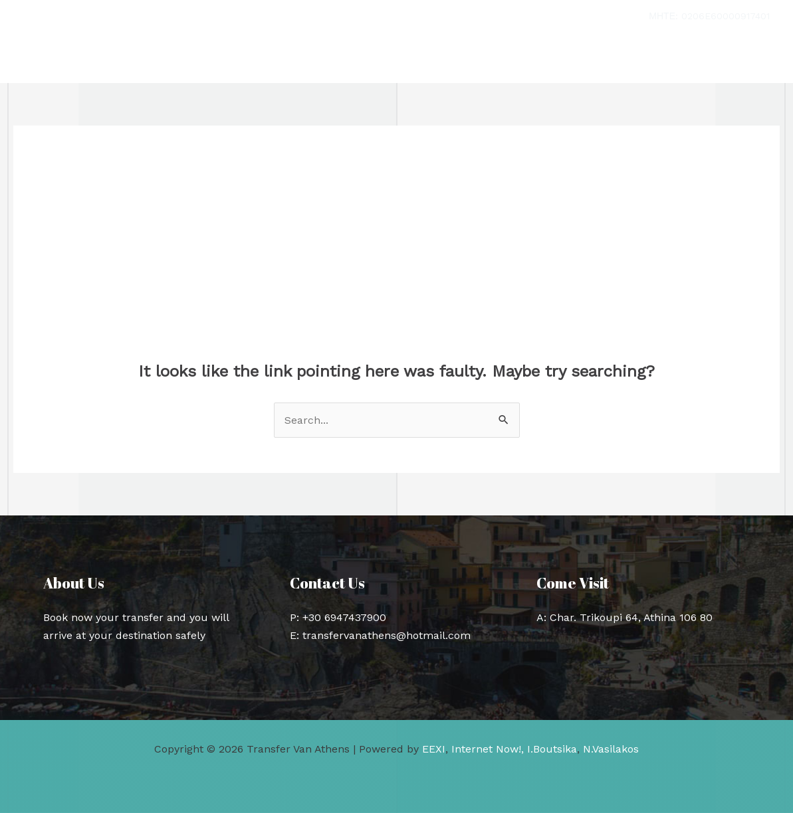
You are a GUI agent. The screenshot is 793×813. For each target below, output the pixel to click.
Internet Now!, (487, 749)
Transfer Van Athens (134, 58)
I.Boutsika (552, 749)
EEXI (433, 749)
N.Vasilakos (611, 749)
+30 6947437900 (344, 617)
